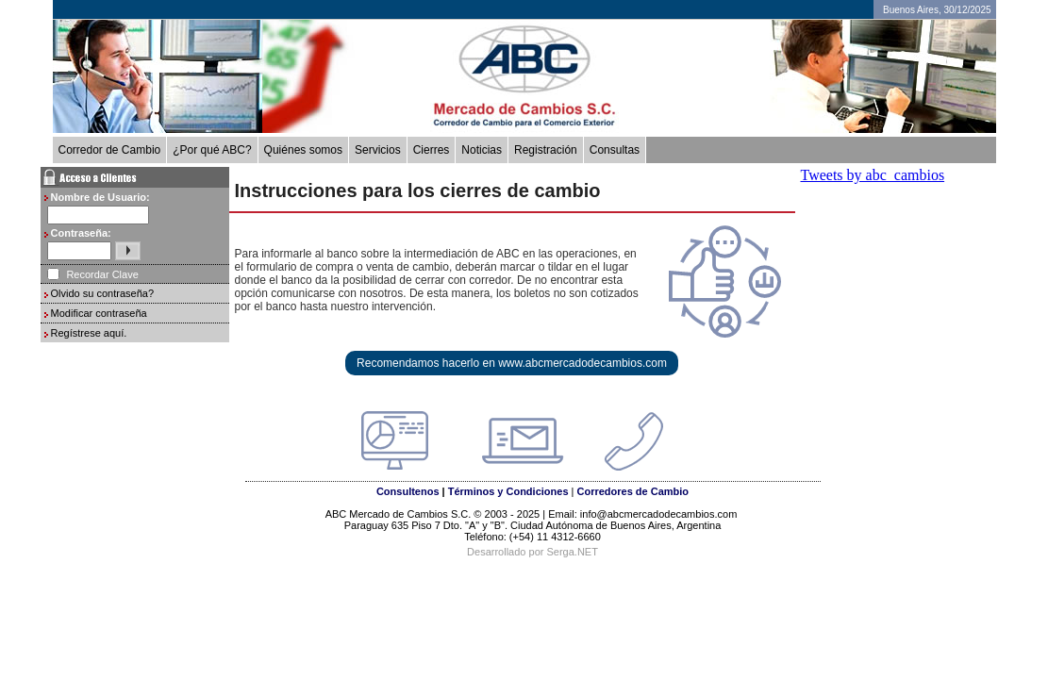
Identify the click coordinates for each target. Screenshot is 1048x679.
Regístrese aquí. (89, 333)
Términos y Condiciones (508, 491)
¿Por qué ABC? (212, 150)
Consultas (615, 150)
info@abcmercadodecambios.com (660, 514)
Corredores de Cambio (632, 491)
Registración (545, 150)
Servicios (378, 150)
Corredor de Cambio (109, 150)
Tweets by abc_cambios (873, 175)
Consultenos (408, 491)
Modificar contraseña (99, 313)
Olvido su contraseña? (102, 293)
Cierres (431, 150)
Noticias (481, 150)
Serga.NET (571, 551)
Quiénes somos (303, 150)
